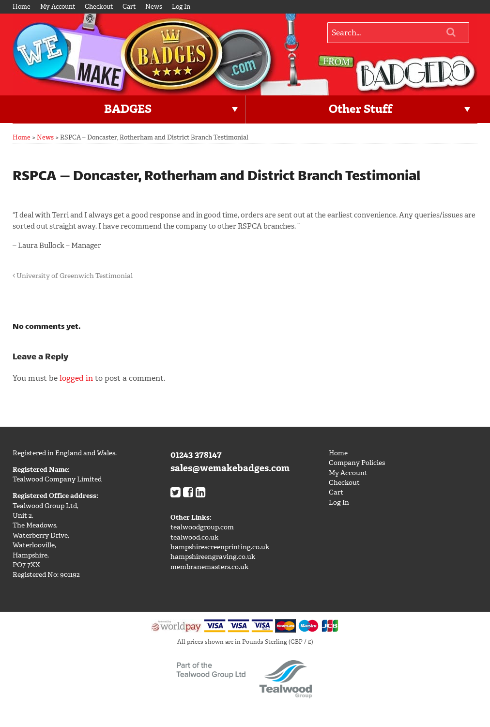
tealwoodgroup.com (202, 527)
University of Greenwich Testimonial (73, 275)
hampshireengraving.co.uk (212, 556)
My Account (57, 6)
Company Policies (357, 462)
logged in (76, 378)
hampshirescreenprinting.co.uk (219, 547)
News (153, 6)
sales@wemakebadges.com (230, 468)
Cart (129, 6)
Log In (181, 6)
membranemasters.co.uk (209, 567)
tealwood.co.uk (194, 537)
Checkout (99, 6)
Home (22, 6)
